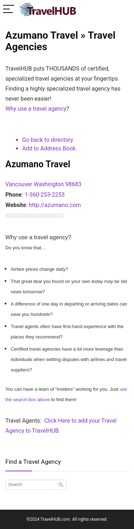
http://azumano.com (55, 205)
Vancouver (18, 184)
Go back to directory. (48, 139)
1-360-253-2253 (45, 194)
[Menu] (8, 9)
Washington (49, 184)
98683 (73, 184)
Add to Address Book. (49, 148)
